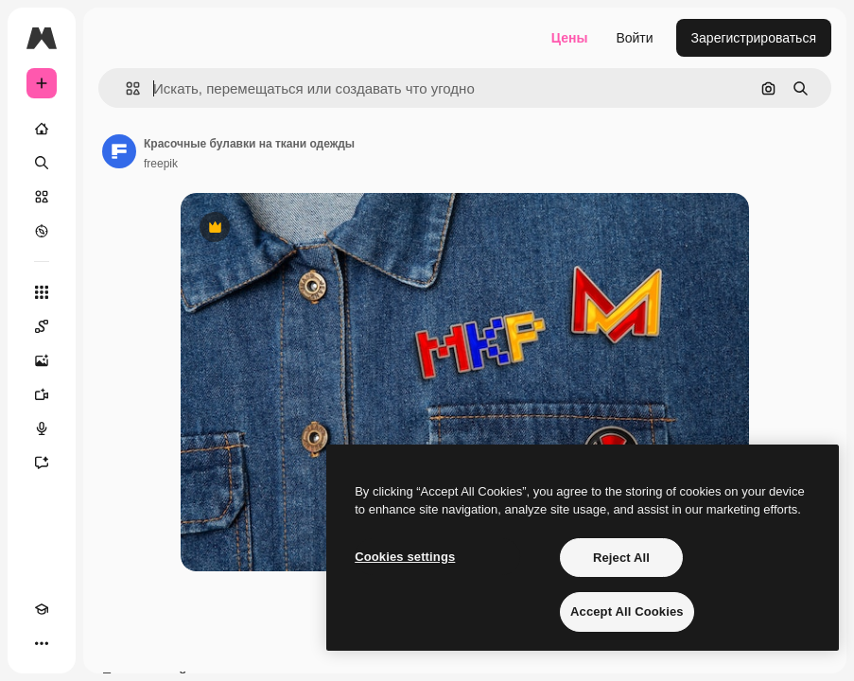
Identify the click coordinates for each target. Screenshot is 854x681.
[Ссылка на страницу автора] (119, 151)
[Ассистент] (41, 462)
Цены (569, 37)
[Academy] (41, 609)
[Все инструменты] (41, 292)
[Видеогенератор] (41, 394)
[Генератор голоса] (41, 428)
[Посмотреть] (41, 231)
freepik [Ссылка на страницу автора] (161, 163)
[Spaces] (41, 326)
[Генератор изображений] (41, 360)
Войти (634, 37)
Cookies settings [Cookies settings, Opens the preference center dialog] (405, 557)
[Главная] (41, 129)
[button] (125, 88)
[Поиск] (41, 163)
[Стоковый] (41, 197)
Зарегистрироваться (753, 37)
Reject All (621, 557)
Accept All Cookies (627, 611)
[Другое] (41, 643)
